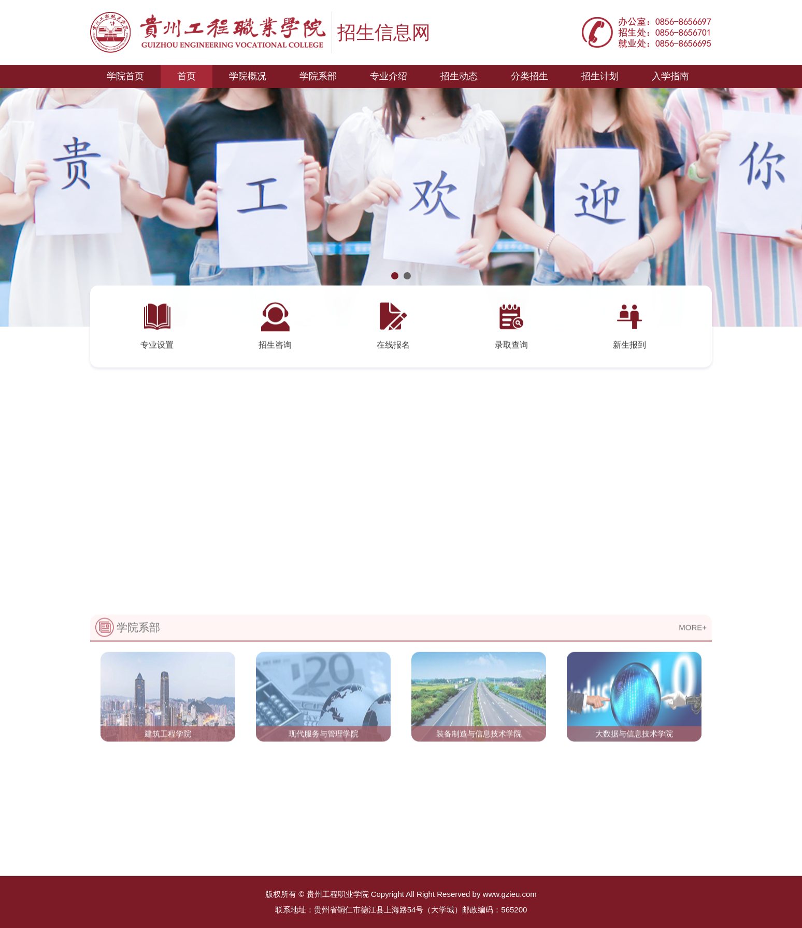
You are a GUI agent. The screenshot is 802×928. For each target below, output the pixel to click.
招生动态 (459, 76)
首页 (186, 76)
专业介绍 (388, 76)
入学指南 (670, 76)
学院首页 (125, 76)
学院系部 (318, 76)
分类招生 (529, 76)
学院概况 (247, 76)
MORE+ (693, 668)
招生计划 (600, 76)
